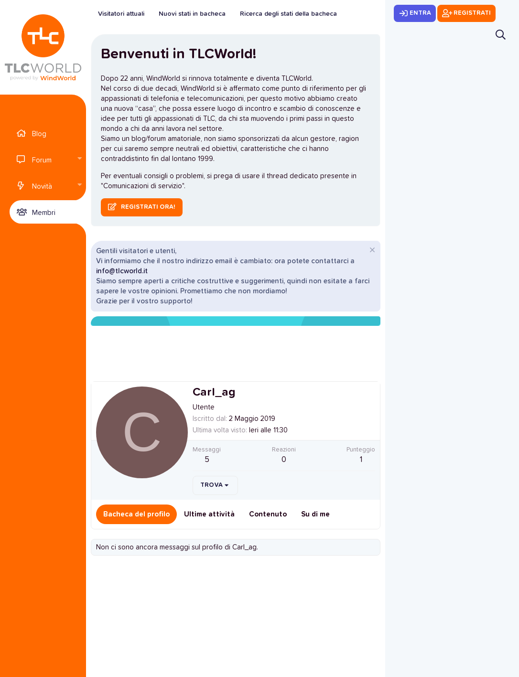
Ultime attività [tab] (209, 514)
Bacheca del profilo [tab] (136, 514)
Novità (42, 186)
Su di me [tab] (315, 514)
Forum (42, 160)
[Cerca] (500, 34)
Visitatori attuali (121, 14)
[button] (79, 159)
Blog (39, 134)
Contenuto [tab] (268, 514)
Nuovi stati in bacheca (192, 14)
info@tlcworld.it (122, 271)
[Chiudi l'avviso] (371, 251)
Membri (43, 212)
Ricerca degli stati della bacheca (288, 14)
